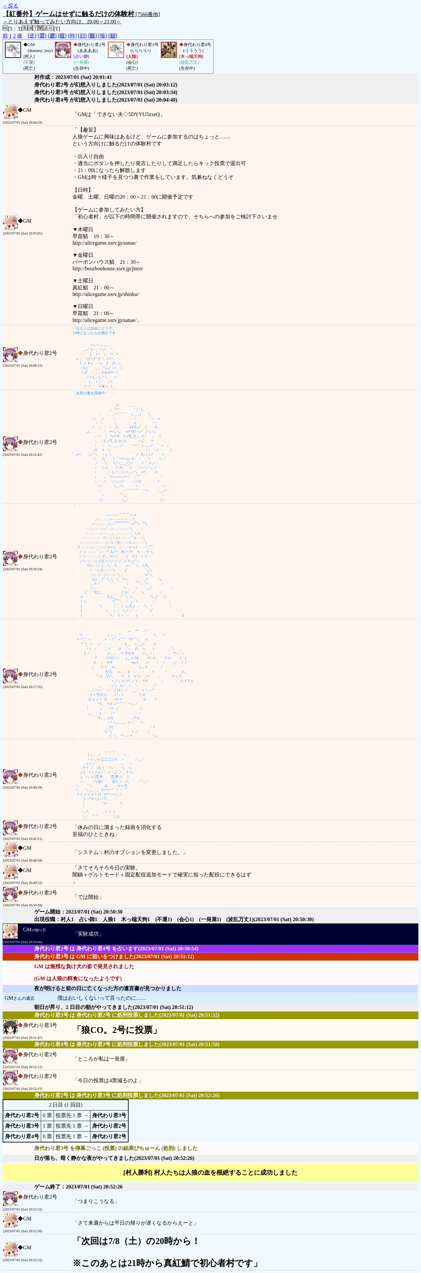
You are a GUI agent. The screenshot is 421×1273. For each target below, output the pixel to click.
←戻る (10, 6)
